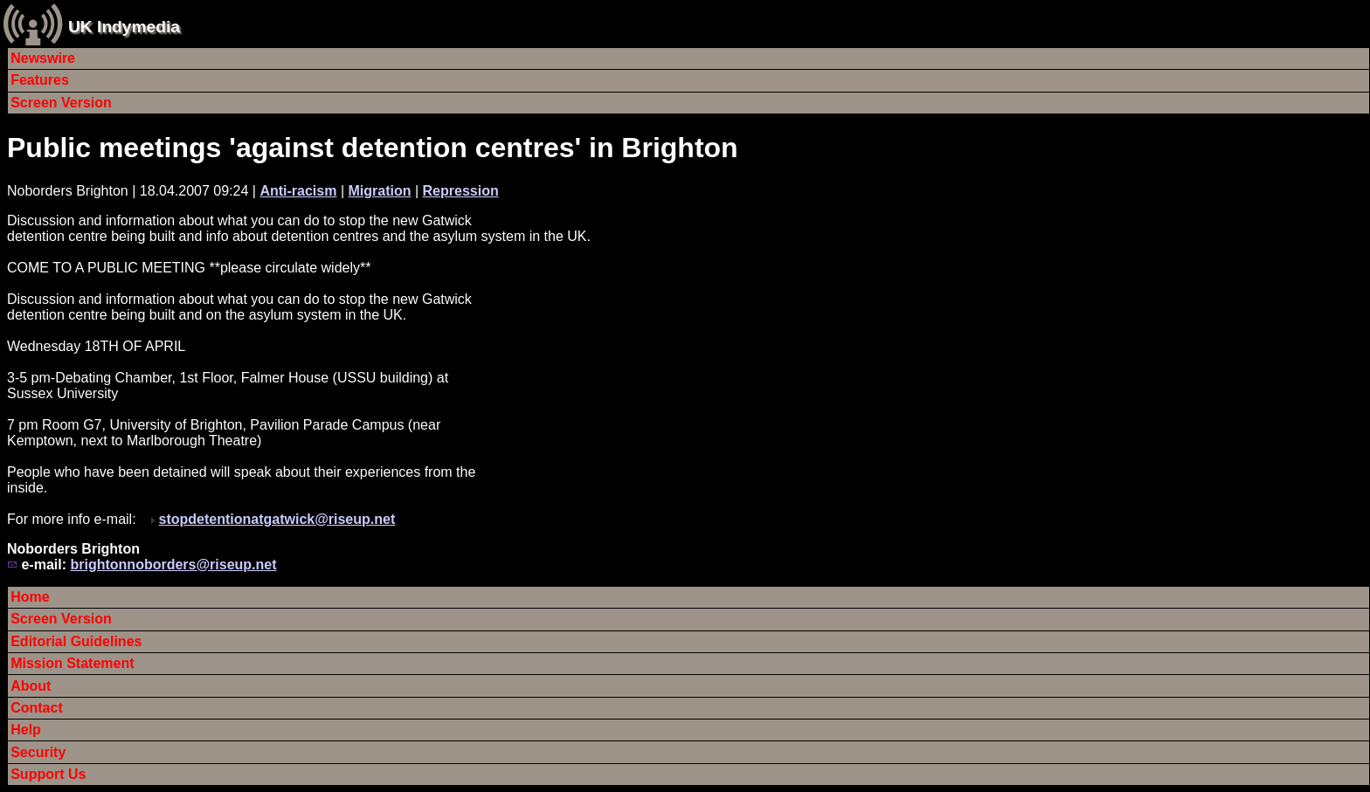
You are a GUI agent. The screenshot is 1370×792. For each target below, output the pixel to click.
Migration (379, 190)
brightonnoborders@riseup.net (173, 564)
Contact (36, 707)
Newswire (42, 58)
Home (29, 596)
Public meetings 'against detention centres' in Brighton (372, 147)
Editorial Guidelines (76, 641)
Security (38, 752)
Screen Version (61, 102)
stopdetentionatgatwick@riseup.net (277, 519)
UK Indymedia (124, 26)
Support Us (48, 774)
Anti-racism (297, 190)
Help (25, 729)
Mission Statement (72, 663)
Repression (461, 190)
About (30, 685)
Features (39, 79)
